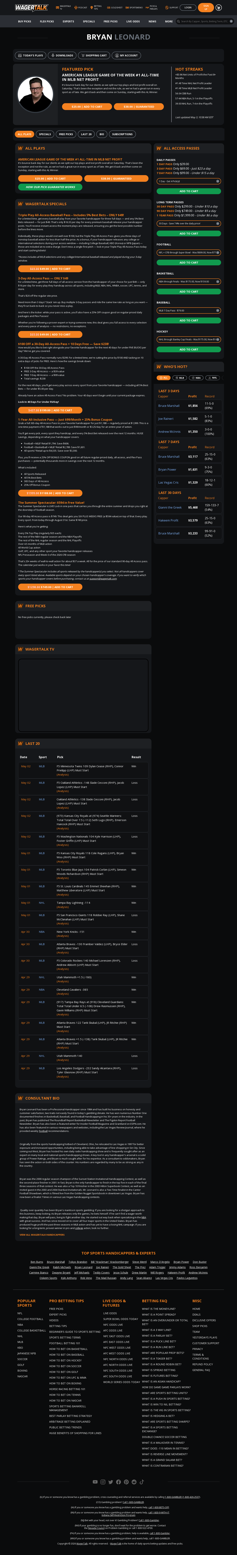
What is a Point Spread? (159, 1314)
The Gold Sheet (122, 1267)
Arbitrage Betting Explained (69, 1421)
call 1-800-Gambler (160, 1533)
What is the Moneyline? (158, 1309)
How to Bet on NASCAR (65, 1400)
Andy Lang (126, 1278)
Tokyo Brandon (78, 1262)
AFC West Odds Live (116, 1353)
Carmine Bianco (38, 1272)
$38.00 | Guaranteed (139, 106)
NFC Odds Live (113, 1324)
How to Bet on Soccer (65, 1366)
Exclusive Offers (204, 1320)
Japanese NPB (26, 1353)
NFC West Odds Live (117, 1347)
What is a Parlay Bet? (157, 1335)
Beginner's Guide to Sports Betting (74, 1331)
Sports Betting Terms (65, 1337)
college (79, 1228)
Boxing (22, 1370)
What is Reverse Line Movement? (164, 1454)
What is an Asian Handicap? (161, 1381)
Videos (54, 1320)
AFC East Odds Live (116, 1342)
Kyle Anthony (69, 1278)
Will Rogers (157, 1272)
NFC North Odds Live (118, 1359)
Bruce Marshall (168, 406)
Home (196, 1309)
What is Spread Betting (158, 1370)
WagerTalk (82, 1543)
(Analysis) (63, 774)
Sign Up (206, 7)
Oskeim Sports (48, 1278)
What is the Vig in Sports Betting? (166, 1410)
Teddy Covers (101, 1272)
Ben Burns (37, 1262)
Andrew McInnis (169, 432)
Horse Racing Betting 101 (67, 1389)
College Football (30, 1319)
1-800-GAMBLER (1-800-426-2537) (182, 1497)
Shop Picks (199, 1326)
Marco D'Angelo (160, 1262)
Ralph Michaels (62, 1267)
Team (196, 1331)
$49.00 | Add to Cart (50, 269)
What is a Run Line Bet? (158, 1347)
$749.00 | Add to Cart (50, 587)
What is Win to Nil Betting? (161, 1404)
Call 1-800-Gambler (149, 1520)
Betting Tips (58, 1326)
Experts (68, 21)
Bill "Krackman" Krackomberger (110, 1262)
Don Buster (200, 1262)
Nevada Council (96, 1528)
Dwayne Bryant (61, 1272)
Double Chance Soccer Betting (164, 1437)
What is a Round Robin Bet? (161, 1364)
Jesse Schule (120, 1272)
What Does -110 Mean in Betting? (165, 1448)
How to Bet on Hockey (65, 1360)
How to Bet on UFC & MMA (67, 1377)
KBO (20, 1347)
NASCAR (22, 1376)
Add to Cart (189, 191)
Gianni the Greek (170, 507)
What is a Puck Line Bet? (159, 1341)
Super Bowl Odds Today (120, 1319)
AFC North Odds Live (117, 1365)
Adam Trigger (157, 1267)
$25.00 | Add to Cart (87, 106)
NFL (19, 1313)
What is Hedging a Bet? (158, 1416)
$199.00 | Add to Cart (50, 410)
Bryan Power (167, 469)
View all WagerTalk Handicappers (42, 1234)
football (43, 1131)
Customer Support (205, 1343)
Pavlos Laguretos (187, 1278)
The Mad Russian (106, 1278)
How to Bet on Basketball (68, 1349)
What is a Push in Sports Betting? (166, 1398)
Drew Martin (139, 1272)
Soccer (22, 1359)
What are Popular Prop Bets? (163, 1353)
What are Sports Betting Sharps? (166, 1421)
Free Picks (111, 21)
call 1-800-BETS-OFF (158, 1507)
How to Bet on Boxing (65, 1383)
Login (188, 7)
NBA (143, 1217)
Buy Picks (24, 21)
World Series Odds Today (121, 1382)
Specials (89, 21)
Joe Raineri (165, 419)
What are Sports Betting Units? (165, 1393)
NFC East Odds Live (116, 1336)
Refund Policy (202, 1364)
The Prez (140, 1267)
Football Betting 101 (64, 1343)
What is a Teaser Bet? (157, 1358)
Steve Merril (139, 1262)
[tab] (24, 134)
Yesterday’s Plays (204, 1337)
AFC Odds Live (112, 1330)
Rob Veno (86, 1278)
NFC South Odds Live (117, 1370)
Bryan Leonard (83, 1267)
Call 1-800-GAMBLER (133, 1502)
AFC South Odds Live (117, 1376)
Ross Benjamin (198, 1267)
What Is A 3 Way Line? (156, 1330)
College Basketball (31, 1330)
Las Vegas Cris (168, 482)
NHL (20, 1336)
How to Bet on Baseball (66, 1354)
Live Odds (133, 21)
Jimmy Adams (177, 1267)
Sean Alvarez (144, 1278)
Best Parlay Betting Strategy (70, 1416)
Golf (20, 1365)
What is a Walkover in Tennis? (163, 1442)
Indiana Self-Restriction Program (118, 1515)
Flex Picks (47, 21)
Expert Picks (58, 1314)
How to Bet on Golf (63, 1372)
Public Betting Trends (65, 1427)
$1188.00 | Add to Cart (50, 493)
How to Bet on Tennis (65, 1395)
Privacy (197, 1349)
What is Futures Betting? (160, 1375)
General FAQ (201, 1370)
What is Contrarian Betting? (162, 1465)
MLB (20, 1342)
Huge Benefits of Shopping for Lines (75, 1433)
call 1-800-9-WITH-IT (158, 1512)
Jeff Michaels (81, 1272)
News (152, 21)
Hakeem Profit (168, 520)
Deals (196, 1314)
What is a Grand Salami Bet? (162, 1460)
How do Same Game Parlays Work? (166, 1387)
